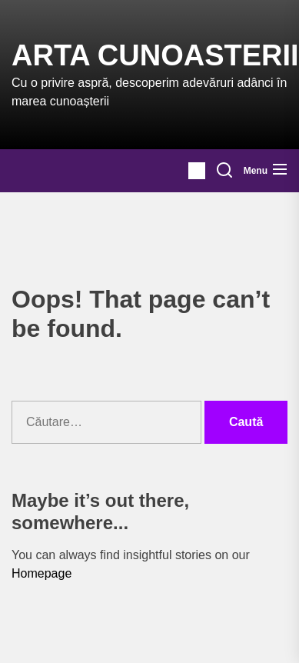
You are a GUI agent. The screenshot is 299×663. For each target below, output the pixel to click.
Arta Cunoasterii (155, 55)
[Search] (224, 170)
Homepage (41, 573)
